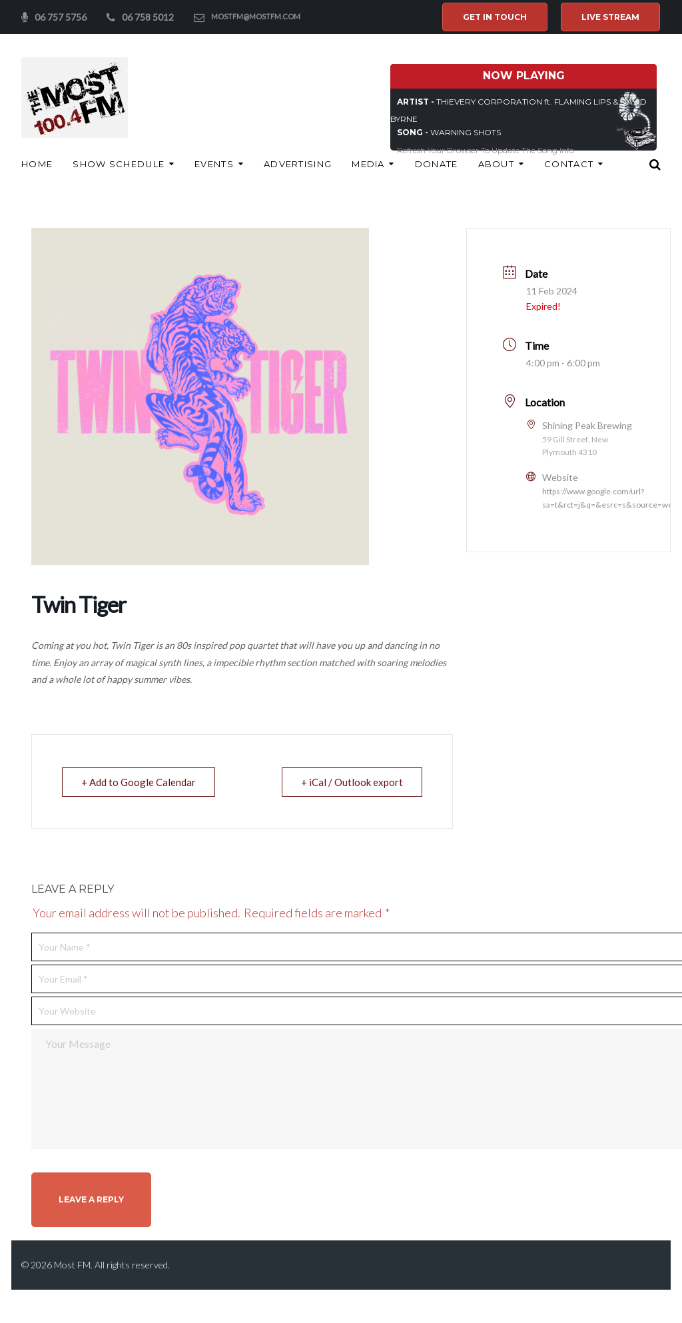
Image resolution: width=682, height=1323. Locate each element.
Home (37, 164)
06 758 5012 (148, 17)
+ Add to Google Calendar (138, 782)
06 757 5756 (61, 17)
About (496, 164)
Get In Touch (495, 17)
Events (214, 164)
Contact (568, 164)
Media (368, 164)
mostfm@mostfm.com (255, 16)
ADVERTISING (298, 164)
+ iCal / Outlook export (352, 782)
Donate (436, 164)
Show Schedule (119, 164)
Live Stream (610, 17)
